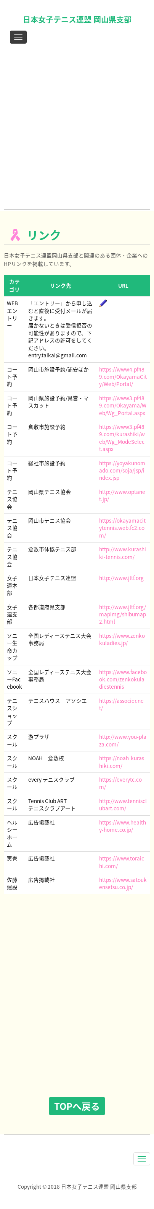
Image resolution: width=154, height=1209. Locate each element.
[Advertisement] (77, 128)
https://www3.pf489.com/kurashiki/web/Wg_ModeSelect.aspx (122, 438)
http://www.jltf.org (121, 578)
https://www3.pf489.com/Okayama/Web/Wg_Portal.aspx (122, 405)
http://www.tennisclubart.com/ (123, 804)
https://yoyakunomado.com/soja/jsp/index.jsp (122, 470)
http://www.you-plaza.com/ (122, 740)
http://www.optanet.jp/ (122, 495)
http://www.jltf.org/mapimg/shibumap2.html (122, 614)
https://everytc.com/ (120, 783)
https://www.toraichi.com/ (121, 861)
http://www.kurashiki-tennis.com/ (122, 552)
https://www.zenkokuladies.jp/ (122, 639)
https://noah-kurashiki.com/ (121, 761)
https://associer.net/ (121, 704)
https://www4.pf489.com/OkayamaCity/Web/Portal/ (123, 376)
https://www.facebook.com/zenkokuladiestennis (123, 679)
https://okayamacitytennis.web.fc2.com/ (122, 528)
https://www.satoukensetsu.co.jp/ (123, 883)
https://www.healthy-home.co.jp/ (122, 825)
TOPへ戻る (77, 1106)
